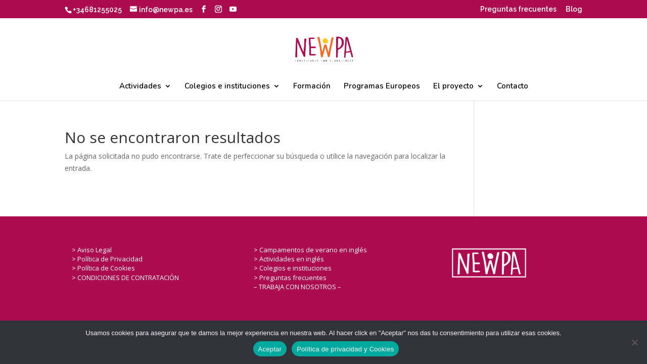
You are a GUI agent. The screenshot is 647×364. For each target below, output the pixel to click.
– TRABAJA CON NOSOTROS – (297, 286)
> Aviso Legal (92, 249)
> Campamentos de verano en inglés (310, 249)
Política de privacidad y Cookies (345, 349)
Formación (312, 86)
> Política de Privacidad (107, 258)
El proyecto (453, 86)
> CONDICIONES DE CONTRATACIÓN (125, 277)
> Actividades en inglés (289, 258)
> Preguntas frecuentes (290, 277)
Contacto (512, 86)
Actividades (140, 86)
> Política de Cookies (103, 267)
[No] (634, 342)
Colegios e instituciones (227, 86)
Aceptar (270, 349)
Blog (574, 9)
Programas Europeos (382, 86)
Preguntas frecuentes (518, 9)
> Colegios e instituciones (293, 267)
